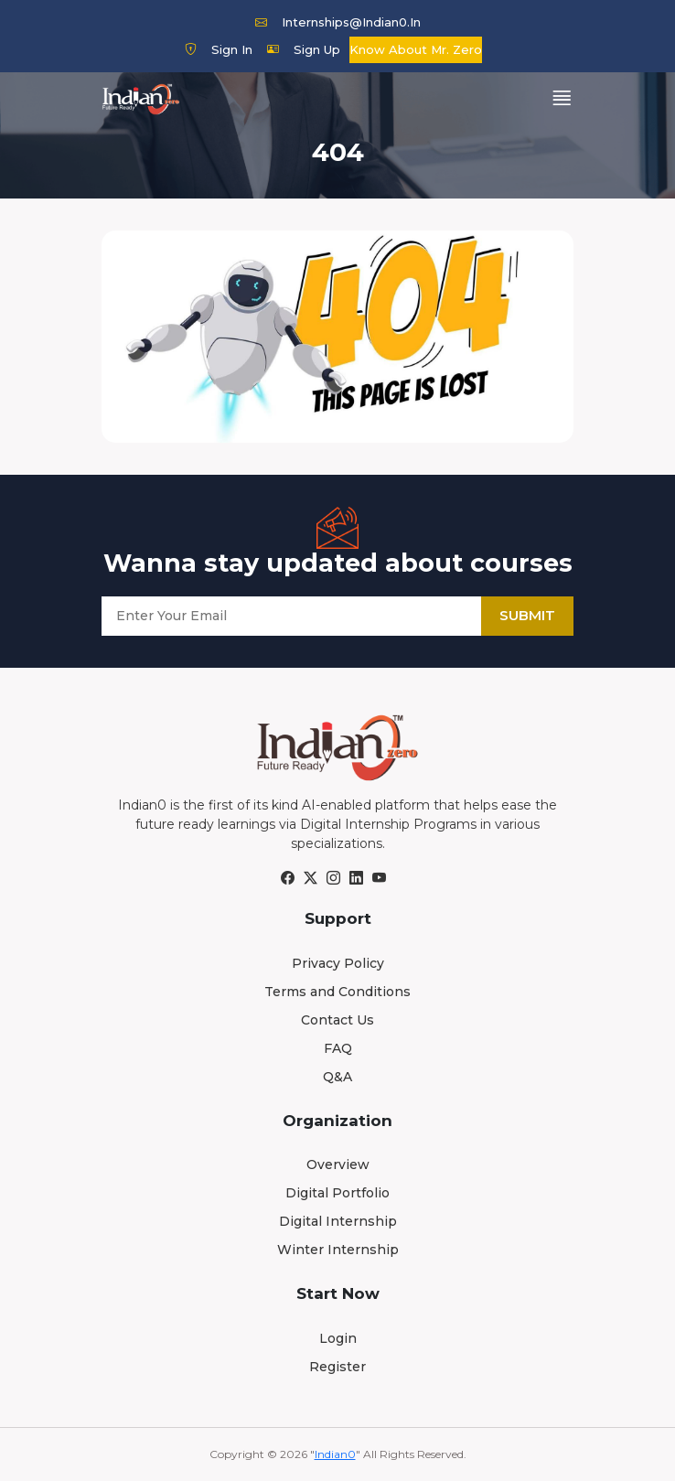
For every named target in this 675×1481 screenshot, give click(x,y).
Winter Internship (338, 1249)
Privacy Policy (338, 963)
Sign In (218, 49)
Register (337, 1366)
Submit (527, 615)
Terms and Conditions (337, 991)
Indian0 (335, 1454)
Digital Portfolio (337, 1193)
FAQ (338, 1048)
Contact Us (337, 1020)
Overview (338, 1164)
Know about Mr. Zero (415, 49)
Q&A (337, 1076)
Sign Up (303, 49)
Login (338, 1338)
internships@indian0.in (338, 22)
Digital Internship (338, 1221)
